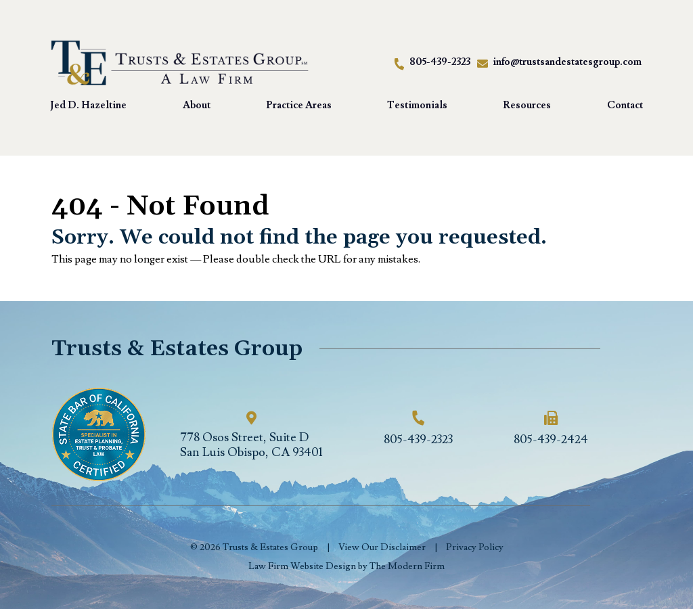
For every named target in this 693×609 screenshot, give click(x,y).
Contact (625, 105)
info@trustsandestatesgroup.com (567, 61)
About (196, 105)
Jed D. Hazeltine (88, 105)
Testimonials (417, 105)
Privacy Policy (475, 547)
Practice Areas (299, 105)
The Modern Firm (407, 566)
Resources (527, 105)
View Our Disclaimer (382, 547)
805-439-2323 (439, 61)
